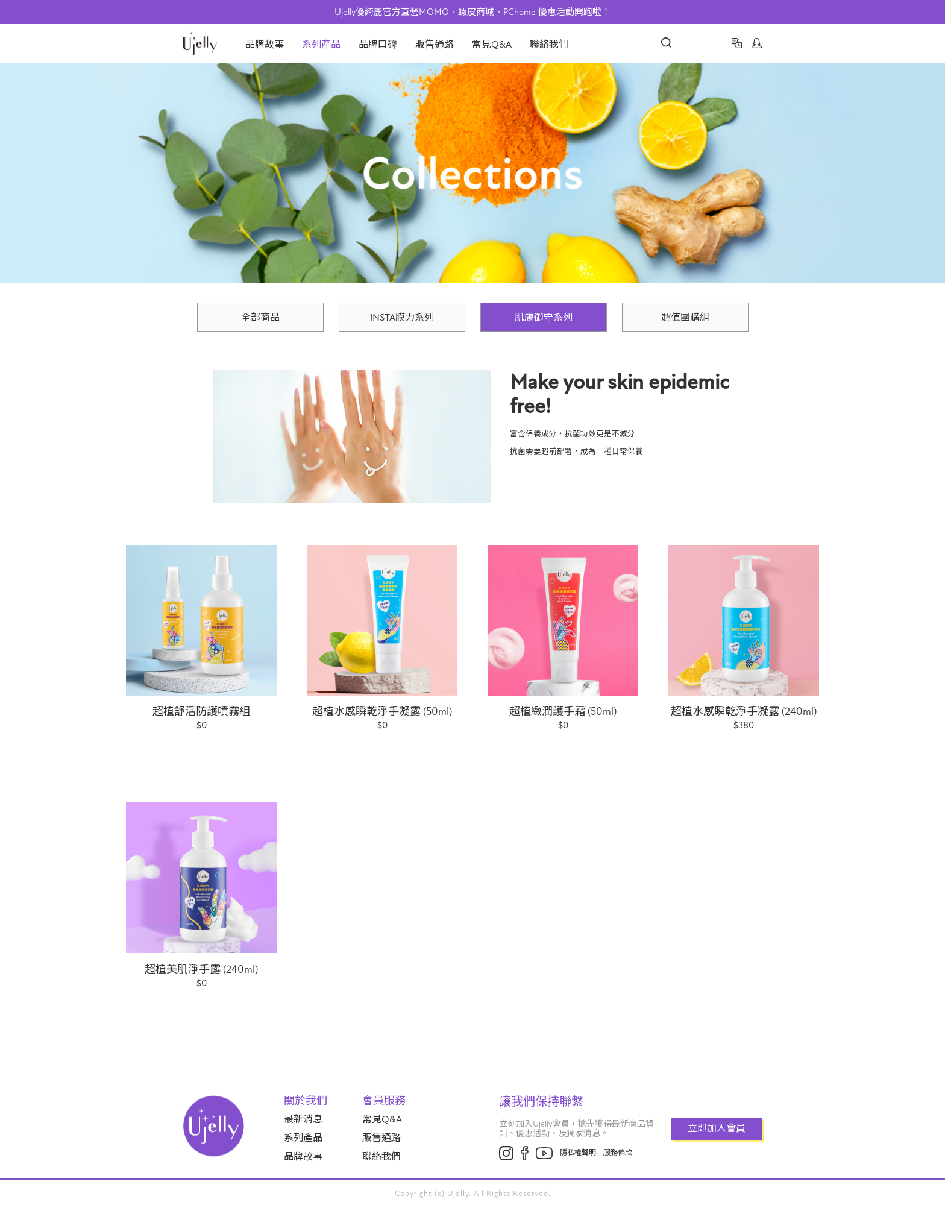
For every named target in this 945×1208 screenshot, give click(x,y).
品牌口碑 (378, 45)
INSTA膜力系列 (402, 318)
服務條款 (617, 1152)
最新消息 (303, 1119)
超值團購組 (685, 318)
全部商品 (260, 318)
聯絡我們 (549, 45)
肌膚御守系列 (544, 318)
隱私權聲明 (578, 1152)
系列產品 (321, 45)
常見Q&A (492, 45)
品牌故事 (264, 45)
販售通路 (434, 45)
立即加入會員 (717, 1128)
